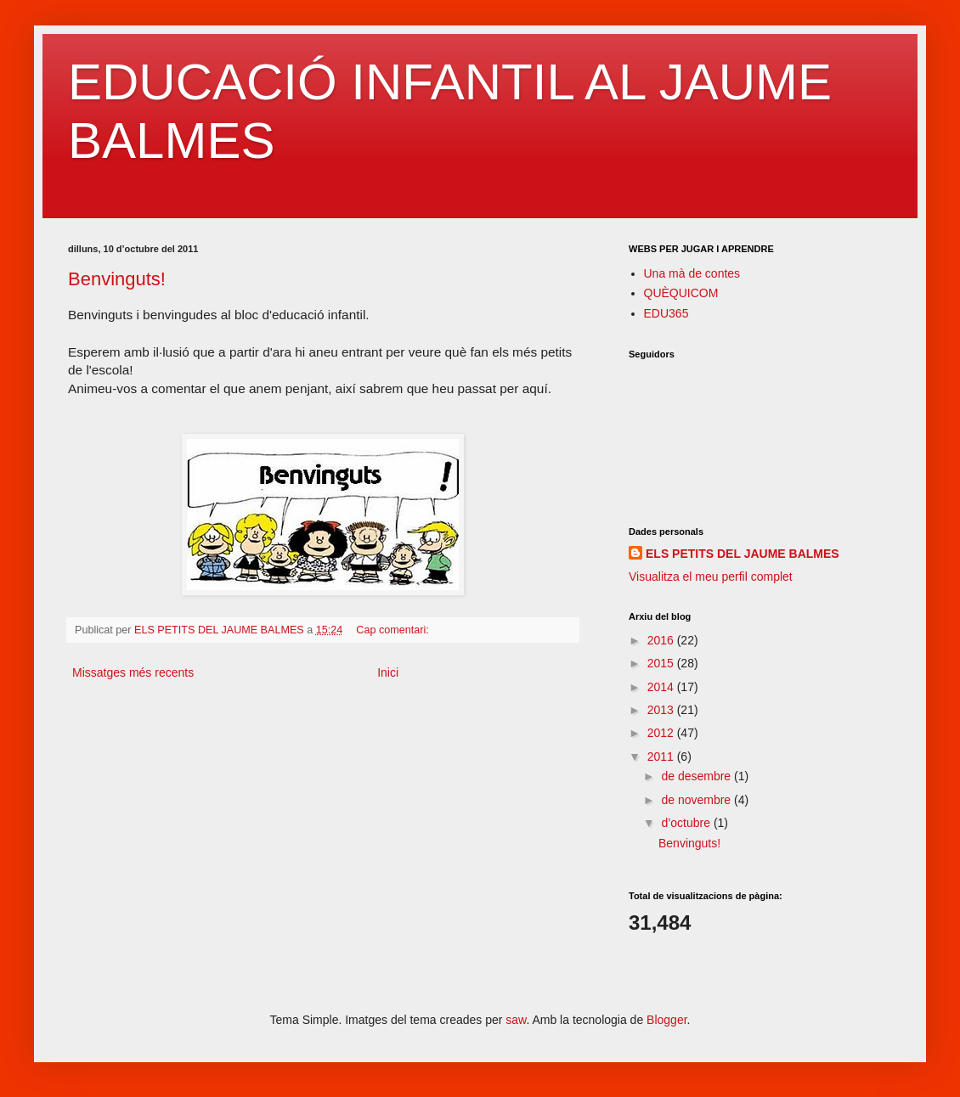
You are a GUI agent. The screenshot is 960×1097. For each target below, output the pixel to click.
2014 (662, 687)
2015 (662, 663)
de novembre (697, 800)
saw (515, 1020)
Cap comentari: (394, 630)
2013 (662, 710)
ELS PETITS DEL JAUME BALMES (742, 553)
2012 (662, 733)
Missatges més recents (133, 672)
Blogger (666, 1020)
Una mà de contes (692, 273)
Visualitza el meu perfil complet (711, 576)
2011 (662, 756)
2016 (662, 640)
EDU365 (666, 313)
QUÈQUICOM (681, 293)
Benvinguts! (117, 279)
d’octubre (687, 823)
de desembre (697, 776)
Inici (387, 672)
